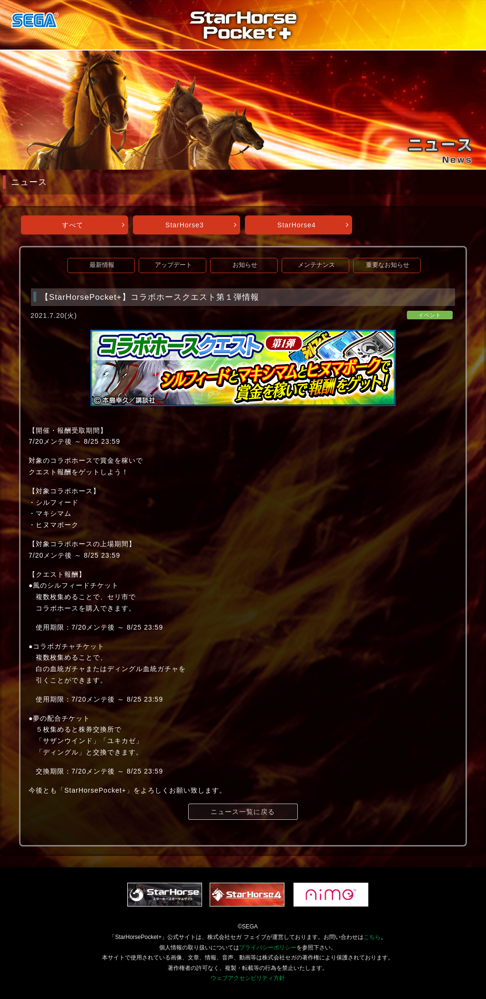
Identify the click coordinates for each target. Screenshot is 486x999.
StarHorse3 (184, 225)
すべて (72, 225)
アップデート (173, 265)
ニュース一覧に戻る (243, 812)
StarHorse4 (296, 225)
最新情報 (102, 265)
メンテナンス (316, 265)
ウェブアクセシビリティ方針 (248, 978)
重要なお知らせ (387, 265)
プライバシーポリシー (267, 947)
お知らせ (245, 265)
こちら (372, 937)
